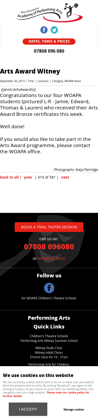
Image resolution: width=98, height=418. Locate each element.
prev (28, 177)
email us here (51, 258)
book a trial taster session (49, 226)
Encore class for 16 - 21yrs (49, 357)
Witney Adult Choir (48, 353)
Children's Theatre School (48, 336)
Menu (62, 7)
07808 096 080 (49, 51)
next (65, 177)
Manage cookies (74, 409)
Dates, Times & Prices (49, 41)
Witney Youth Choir (49, 348)
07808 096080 (49, 246)
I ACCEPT (28, 409)
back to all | (11, 177)
